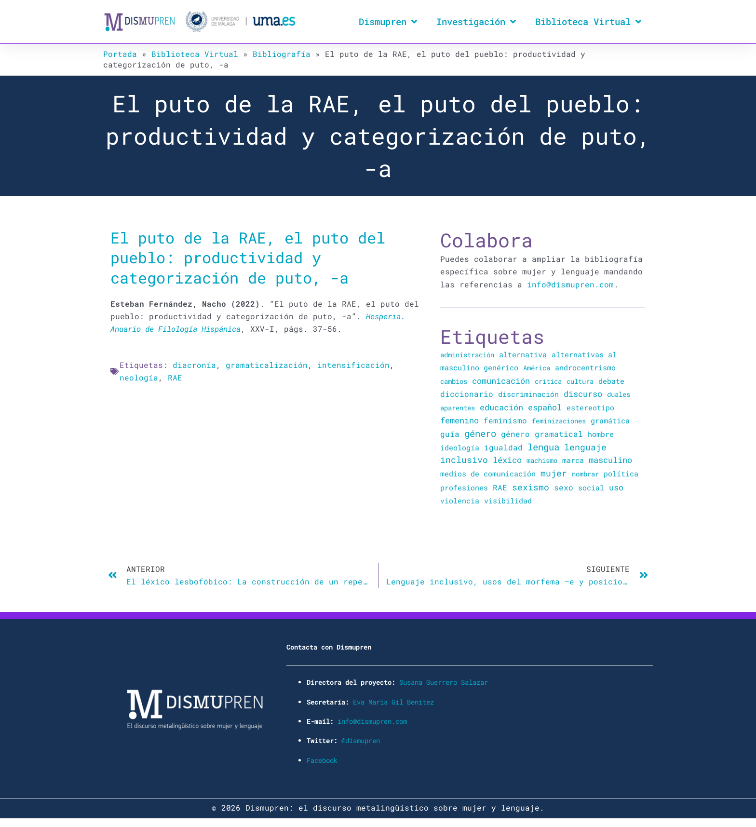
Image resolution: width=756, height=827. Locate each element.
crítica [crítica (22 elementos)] (548, 381)
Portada (120, 54)
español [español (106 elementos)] (545, 407)
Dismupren (388, 21)
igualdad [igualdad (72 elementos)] (503, 447)
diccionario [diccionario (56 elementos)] (466, 394)
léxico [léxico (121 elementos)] (507, 459)
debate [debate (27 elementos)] (611, 381)
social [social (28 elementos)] (591, 487)
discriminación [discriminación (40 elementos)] (528, 394)
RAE (175, 377)
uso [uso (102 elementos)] (616, 487)
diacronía (194, 365)
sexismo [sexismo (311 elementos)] (530, 487)
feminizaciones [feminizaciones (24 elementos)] (559, 420)
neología (139, 377)
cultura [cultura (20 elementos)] (580, 381)
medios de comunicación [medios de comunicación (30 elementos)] (488, 473)
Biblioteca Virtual (588, 21)
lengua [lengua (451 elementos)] (543, 447)
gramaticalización (267, 365)
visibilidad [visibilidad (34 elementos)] (508, 500)
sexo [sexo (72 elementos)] (563, 487)
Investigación (476, 21)
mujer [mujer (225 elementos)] (553, 473)
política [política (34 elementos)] (621, 473)
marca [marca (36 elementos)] (573, 460)
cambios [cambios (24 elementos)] (453, 381)
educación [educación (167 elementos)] (501, 407)
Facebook (322, 760)
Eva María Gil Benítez (393, 701)
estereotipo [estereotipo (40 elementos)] (590, 407)
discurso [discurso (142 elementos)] (583, 393)
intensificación (353, 365)
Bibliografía (281, 54)
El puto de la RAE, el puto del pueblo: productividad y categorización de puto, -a (247, 257)
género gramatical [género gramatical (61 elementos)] (542, 434)
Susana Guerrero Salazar (443, 682)
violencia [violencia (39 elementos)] (459, 500)
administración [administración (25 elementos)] (467, 354)
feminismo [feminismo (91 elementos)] (505, 420)
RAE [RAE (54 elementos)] (500, 487)
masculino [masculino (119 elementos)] (610, 459)
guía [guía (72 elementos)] (449, 434)
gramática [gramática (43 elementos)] (610, 420)
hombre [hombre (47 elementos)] (601, 434)
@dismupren (360, 740)
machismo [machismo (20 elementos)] (541, 460)
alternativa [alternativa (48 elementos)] (523, 354)
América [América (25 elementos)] (536, 367)
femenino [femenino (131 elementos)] (459, 420)
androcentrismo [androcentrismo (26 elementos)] (585, 367)
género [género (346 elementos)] (480, 433)
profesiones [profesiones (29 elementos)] (464, 487)
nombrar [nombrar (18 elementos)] (585, 473)
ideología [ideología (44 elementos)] (459, 447)
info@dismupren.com (570, 284)
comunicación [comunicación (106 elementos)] (501, 380)
